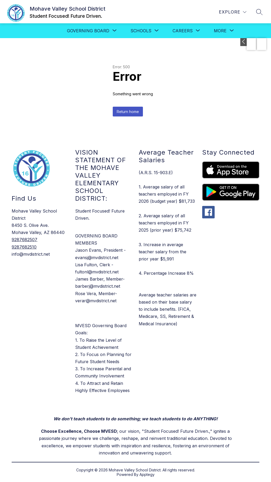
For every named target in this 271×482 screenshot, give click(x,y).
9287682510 (24, 247)
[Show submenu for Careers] (183, 31)
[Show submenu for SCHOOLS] (140, 31)
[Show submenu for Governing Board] (88, 31)
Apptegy (147, 474)
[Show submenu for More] (220, 31)
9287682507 (24, 239)
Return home (128, 111)
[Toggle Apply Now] (243, 42)
